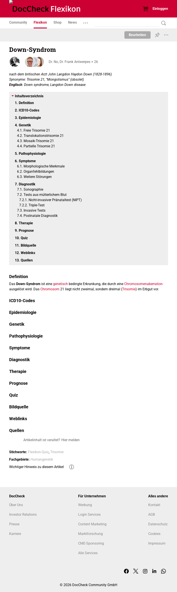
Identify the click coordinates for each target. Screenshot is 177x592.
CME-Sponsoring (91, 543)
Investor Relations (23, 514)
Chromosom (49, 289)
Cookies (154, 534)
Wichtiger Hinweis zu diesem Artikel (36, 467)
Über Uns (16, 505)
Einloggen (160, 9)
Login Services (89, 514)
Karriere (15, 534)
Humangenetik (42, 459)
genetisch (60, 284)
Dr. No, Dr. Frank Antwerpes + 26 (73, 62)
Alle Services (88, 553)
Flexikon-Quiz (38, 452)
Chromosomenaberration (143, 284)
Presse (14, 524)
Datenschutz (158, 524)
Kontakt (154, 505)
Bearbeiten (137, 35)
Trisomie (129, 289)
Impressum (156, 543)
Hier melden (70, 440)
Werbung (85, 505)
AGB (151, 514)
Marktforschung (90, 534)
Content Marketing (92, 524)
